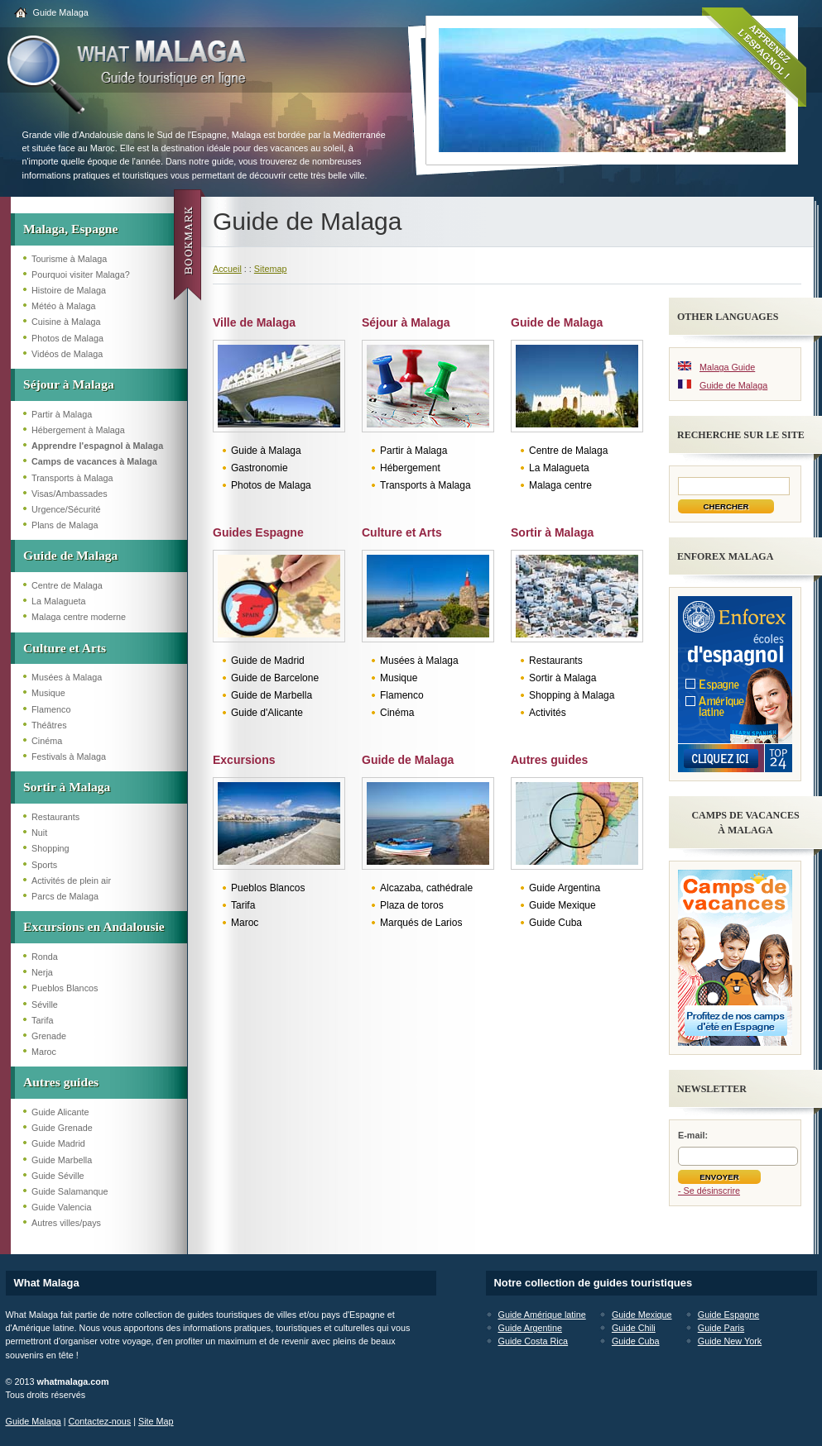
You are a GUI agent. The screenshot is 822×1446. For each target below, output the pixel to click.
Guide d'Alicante (267, 712)
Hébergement (410, 468)
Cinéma (46, 741)
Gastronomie (259, 468)
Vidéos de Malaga (67, 354)
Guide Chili (634, 1328)
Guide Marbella (61, 1160)
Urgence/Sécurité (65, 509)
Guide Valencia (61, 1207)
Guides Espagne (258, 532)
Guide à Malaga (266, 450)
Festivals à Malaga (68, 756)
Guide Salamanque (69, 1191)
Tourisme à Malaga (69, 259)
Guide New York (730, 1341)
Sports (44, 865)
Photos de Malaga (67, 338)
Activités (547, 712)
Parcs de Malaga (65, 896)
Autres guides (61, 1082)
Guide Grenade (62, 1128)
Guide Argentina (564, 888)
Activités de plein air (71, 880)
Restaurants (55, 817)
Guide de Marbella (271, 695)
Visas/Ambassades (69, 494)
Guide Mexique (562, 905)
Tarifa (42, 1020)
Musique (48, 693)
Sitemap (270, 269)
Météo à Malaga (63, 306)
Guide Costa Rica (533, 1341)
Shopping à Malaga (571, 695)
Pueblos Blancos (64, 988)
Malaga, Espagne (70, 229)
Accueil (227, 269)
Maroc (43, 1052)
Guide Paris (721, 1328)
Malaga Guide (727, 367)
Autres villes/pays (66, 1223)
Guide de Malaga (70, 555)
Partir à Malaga (61, 414)
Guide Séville (57, 1176)
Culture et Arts (64, 648)
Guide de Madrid (268, 660)
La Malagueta (58, 601)
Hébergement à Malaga (78, 430)
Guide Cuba (555, 922)
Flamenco (50, 709)
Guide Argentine (530, 1328)
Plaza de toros (412, 905)
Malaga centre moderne (78, 617)
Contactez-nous (100, 1421)
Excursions (244, 759)
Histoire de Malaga (68, 290)
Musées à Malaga (66, 677)
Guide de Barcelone (275, 678)
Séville (44, 1004)
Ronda (44, 957)
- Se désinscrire (709, 1190)
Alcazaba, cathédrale (426, 888)
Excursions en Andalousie (94, 926)
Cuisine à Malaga (65, 322)
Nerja (42, 972)
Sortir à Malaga (66, 787)
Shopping (50, 848)
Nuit (39, 833)
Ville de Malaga (254, 322)
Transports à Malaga (72, 478)
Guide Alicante (60, 1112)
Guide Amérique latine (542, 1315)
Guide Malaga (61, 12)
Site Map (156, 1421)
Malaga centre (560, 485)
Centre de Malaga (67, 585)
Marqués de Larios (421, 922)
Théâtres (49, 725)
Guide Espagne (728, 1315)
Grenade (48, 1036)
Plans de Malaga (64, 525)
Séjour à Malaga (68, 384)
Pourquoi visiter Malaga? (80, 274)
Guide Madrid (58, 1143)
